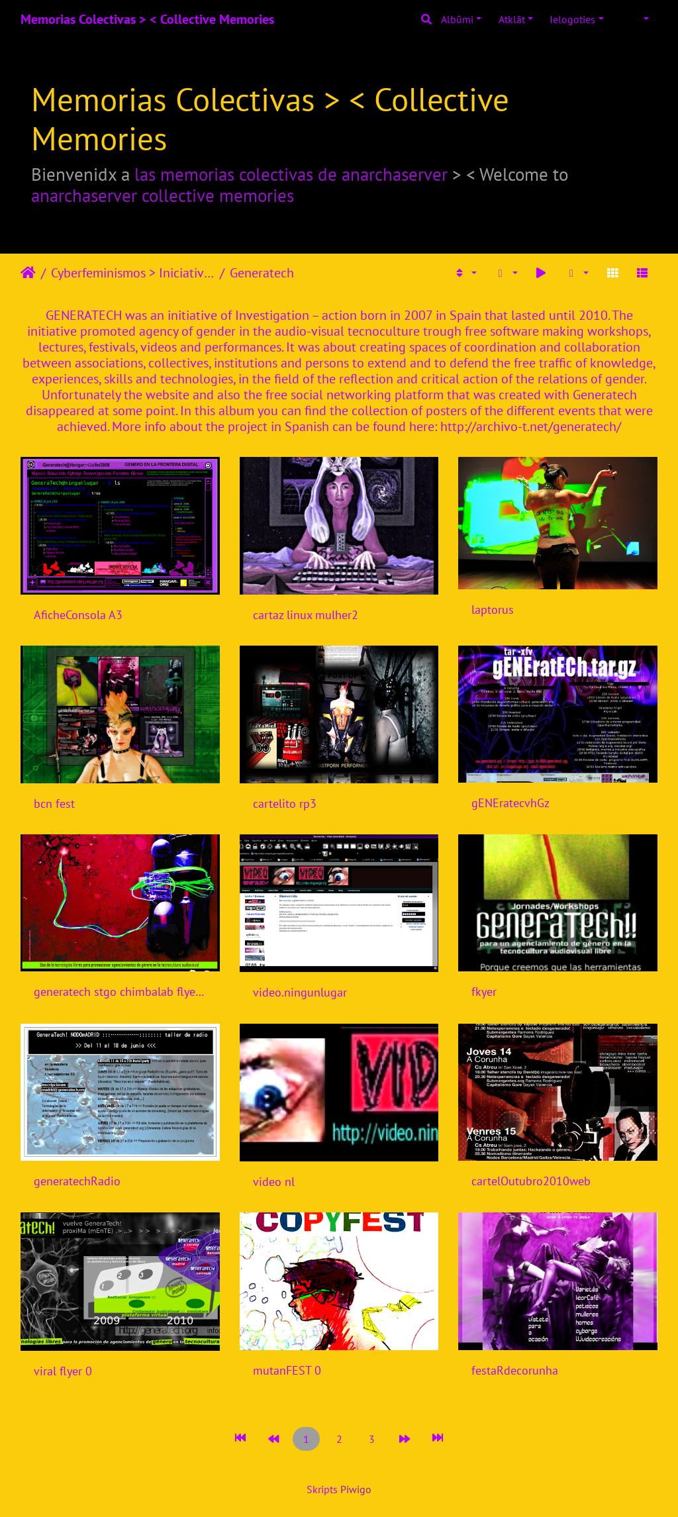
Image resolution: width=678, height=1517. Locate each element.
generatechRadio (77, 1181)
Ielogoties (572, 19)
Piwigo (355, 1489)
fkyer (484, 992)
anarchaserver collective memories (162, 195)
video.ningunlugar (300, 992)
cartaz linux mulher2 (305, 615)
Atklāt (512, 19)
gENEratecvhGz (510, 803)
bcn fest (54, 803)
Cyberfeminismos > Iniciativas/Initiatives (133, 272)
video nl (274, 1182)
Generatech (262, 272)
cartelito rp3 (284, 803)
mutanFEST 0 (287, 1370)
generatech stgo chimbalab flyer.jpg (120, 992)
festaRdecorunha (514, 1370)
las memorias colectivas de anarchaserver (291, 174)
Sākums (28, 273)
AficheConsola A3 (78, 615)
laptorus (492, 609)
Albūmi (457, 19)
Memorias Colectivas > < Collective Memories (147, 19)
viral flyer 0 (63, 1371)
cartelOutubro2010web (531, 1181)
